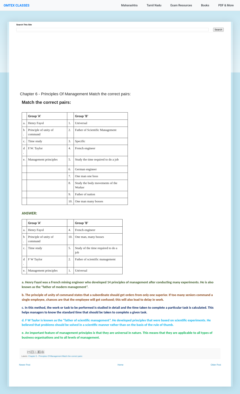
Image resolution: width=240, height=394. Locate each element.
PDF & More (226, 5)
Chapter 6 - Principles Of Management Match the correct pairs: (55, 356)
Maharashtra (129, 5)
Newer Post (24, 365)
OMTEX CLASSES (16, 5)
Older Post (216, 365)
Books (205, 5)
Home (120, 365)
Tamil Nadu (154, 5)
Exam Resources (181, 5)
